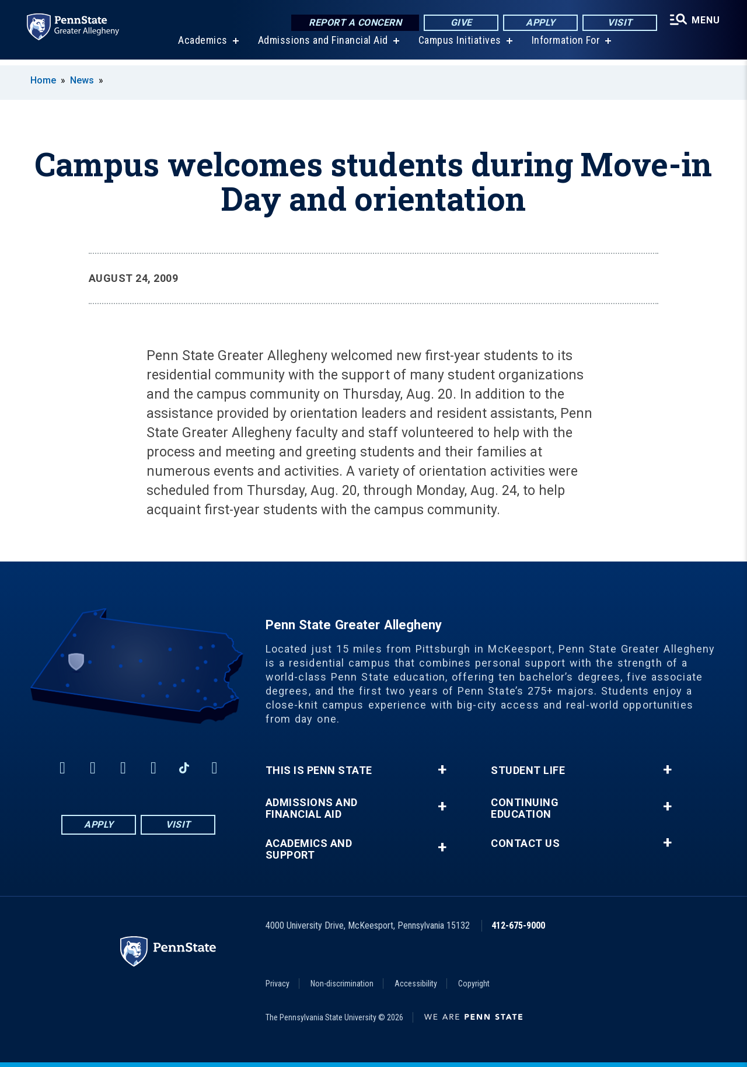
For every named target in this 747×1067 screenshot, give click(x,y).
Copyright (474, 983)
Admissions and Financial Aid (322, 46)
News (82, 80)
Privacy (277, 983)
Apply (539, 23)
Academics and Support (309, 849)
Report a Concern (353, 23)
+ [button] (442, 770)
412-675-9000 (518, 925)
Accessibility (416, 983)
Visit (618, 23)
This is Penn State (319, 770)
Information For (564, 46)
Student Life (528, 770)
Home (43, 80)
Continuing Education (524, 808)
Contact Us (525, 843)
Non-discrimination (342, 983)
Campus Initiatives (458, 46)
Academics (201, 46)
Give (459, 23)
